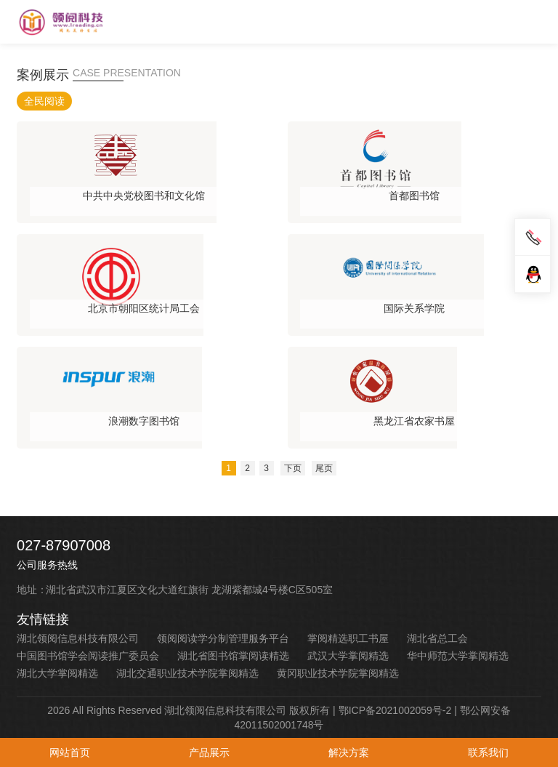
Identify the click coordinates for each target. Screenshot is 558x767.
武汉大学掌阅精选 (348, 656)
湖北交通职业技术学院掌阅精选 (187, 673)
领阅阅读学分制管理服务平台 (223, 638)
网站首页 (69, 752)
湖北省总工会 (437, 638)
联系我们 (488, 752)
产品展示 (209, 752)
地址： (32, 589)
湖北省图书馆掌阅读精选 (233, 656)
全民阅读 (44, 101)
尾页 (324, 468)
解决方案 (348, 752)
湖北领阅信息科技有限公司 (78, 638)
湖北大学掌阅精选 (57, 673)
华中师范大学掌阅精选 (458, 656)
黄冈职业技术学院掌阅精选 (338, 673)
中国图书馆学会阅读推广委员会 (88, 656)
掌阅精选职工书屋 (348, 638)
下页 (293, 468)
